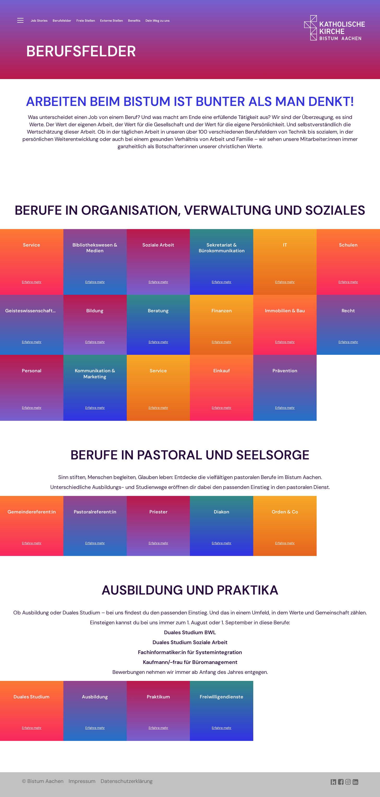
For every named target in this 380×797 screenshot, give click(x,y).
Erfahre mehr (31, 282)
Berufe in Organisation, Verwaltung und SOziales (190, 210)
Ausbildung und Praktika (190, 590)
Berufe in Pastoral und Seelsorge (190, 455)
